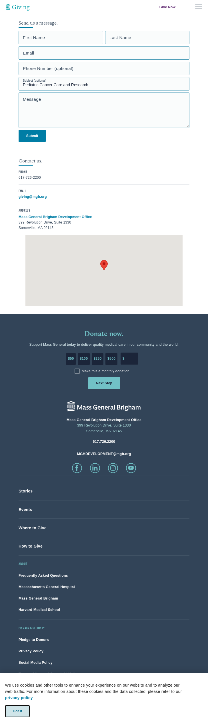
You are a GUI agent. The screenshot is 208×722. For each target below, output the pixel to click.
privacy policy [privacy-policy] (19, 697)
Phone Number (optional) (48, 68)
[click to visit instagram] (113, 468)
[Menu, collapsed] (198, 7)
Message (32, 99)
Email (28, 53)
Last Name (120, 37)
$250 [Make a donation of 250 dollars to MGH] (97, 359)
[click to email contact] (33, 196)
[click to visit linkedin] (95, 468)
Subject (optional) (35, 80)
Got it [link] (17, 711)
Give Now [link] (167, 7)
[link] (26, 491)
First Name (34, 37)
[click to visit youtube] (131, 468)
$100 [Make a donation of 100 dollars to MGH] (84, 359)
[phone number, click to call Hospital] (104, 441)
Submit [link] (32, 136)
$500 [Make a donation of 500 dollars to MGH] (111, 359)
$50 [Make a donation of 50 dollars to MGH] (71, 359)
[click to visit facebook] (77, 468)
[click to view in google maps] (55, 216)
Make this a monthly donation (105, 371)
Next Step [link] (104, 383)
